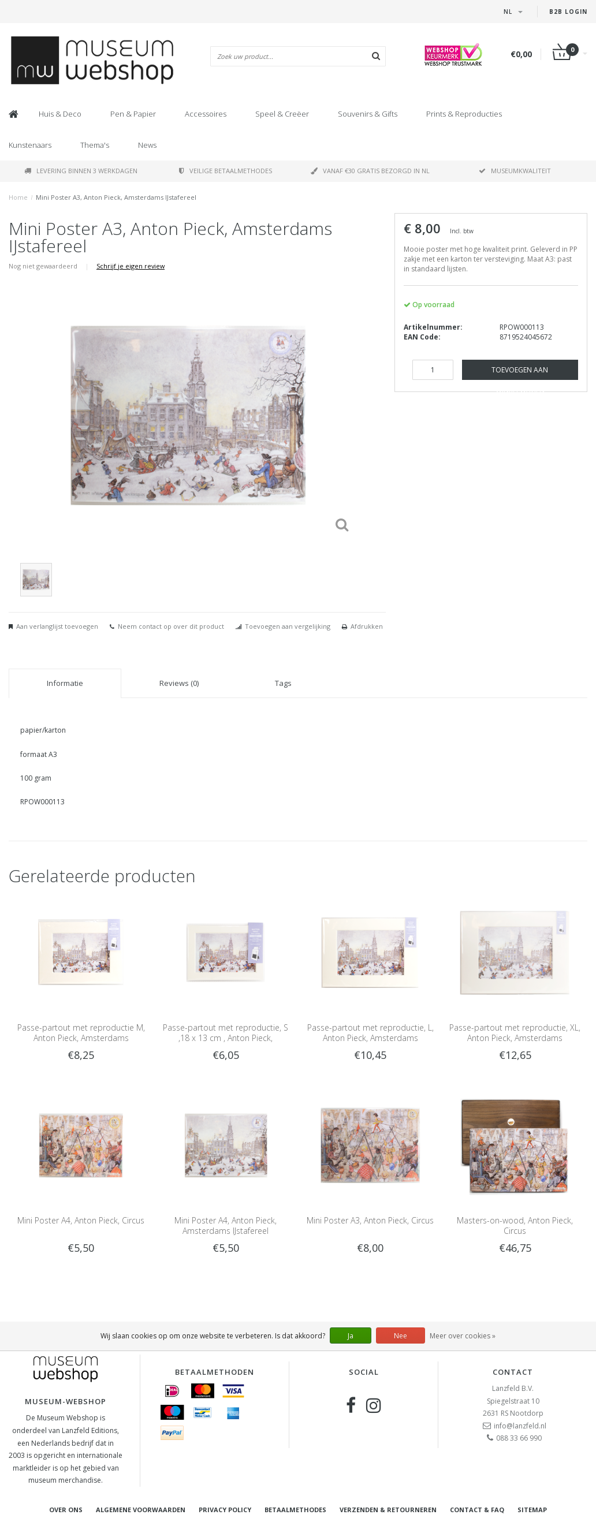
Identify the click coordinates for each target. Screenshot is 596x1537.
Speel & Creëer (282, 114)
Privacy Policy (225, 1509)
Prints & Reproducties (464, 114)
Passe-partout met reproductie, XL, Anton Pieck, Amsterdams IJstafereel (514, 1038)
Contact (513, 1372)
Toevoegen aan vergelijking (287, 626)
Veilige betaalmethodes (225, 170)
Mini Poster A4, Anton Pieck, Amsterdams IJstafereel (225, 1225)
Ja (350, 1336)
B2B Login (568, 12)
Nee (400, 1336)
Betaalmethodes (295, 1509)
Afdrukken (367, 626)
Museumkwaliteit (515, 170)
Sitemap (532, 1509)
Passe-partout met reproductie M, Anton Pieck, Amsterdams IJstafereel (81, 1038)
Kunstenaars (30, 145)
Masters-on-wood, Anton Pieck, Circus (515, 1225)
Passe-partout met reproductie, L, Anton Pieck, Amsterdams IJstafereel (370, 1038)
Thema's (94, 145)
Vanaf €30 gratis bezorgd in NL (370, 170)
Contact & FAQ (477, 1509)
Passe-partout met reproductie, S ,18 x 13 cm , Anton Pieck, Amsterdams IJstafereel (225, 1038)
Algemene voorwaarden (140, 1509)
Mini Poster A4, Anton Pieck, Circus (80, 1220)
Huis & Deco (60, 114)
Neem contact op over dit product (171, 626)
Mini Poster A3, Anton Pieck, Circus (370, 1220)
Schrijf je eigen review (130, 266)
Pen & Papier (133, 114)
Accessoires (205, 114)
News (147, 145)
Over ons (66, 1509)
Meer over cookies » (463, 1336)
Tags (283, 683)
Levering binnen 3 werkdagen (80, 170)
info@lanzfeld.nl (520, 1426)
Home (18, 197)
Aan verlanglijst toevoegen (57, 626)
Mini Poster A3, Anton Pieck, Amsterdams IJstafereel (116, 197)
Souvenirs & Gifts (367, 114)
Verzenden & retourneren (388, 1509)
